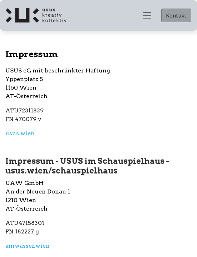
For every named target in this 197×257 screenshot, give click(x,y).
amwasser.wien (27, 245)
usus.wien (20, 133)
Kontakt (176, 15)
